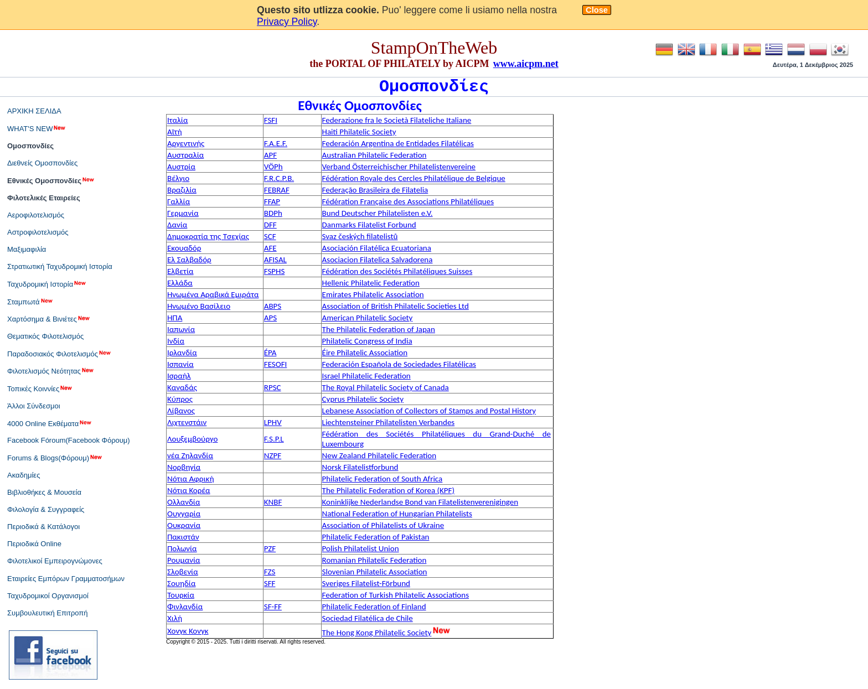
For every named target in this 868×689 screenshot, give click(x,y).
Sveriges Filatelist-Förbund (366, 583)
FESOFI (275, 364)
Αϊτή (174, 132)
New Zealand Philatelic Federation (379, 455)
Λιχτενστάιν (186, 422)
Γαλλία (178, 201)
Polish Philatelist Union (360, 548)
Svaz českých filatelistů (360, 236)
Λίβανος (181, 411)
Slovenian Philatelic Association (374, 572)
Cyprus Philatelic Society (363, 399)
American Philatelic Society (367, 318)
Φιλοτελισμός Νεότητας (51, 370)
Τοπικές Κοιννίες (40, 388)
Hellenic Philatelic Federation (371, 283)
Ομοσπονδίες (30, 146)
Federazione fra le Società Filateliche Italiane (397, 120)
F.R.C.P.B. (279, 178)
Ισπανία (180, 364)
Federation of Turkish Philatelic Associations (395, 595)
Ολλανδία (183, 502)
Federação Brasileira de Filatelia (375, 190)
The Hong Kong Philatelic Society (377, 633)
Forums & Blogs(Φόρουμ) (55, 457)
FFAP (272, 201)
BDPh (273, 213)
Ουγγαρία (183, 514)
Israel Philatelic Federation (366, 376)
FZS (270, 572)
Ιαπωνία (181, 329)
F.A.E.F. (275, 143)
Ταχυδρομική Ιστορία (47, 283)
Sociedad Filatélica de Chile (367, 618)
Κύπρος (180, 399)
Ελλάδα (180, 283)
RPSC (272, 387)
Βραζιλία (182, 190)
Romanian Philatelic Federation (374, 560)
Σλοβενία (182, 572)
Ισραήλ (179, 376)
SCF (270, 236)
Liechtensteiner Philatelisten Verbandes (388, 422)
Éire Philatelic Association (364, 353)
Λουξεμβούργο (192, 439)
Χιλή (174, 618)
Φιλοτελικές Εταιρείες (43, 198)
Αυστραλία (185, 155)
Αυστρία (181, 167)
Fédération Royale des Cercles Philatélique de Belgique (413, 178)
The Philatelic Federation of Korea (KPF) (388, 490)
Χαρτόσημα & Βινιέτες (49, 318)
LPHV (273, 422)
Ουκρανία (183, 525)
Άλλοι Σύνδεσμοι (33, 406)
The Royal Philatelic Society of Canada (385, 387)
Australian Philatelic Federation (374, 155)
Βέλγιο (178, 178)
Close (597, 10)
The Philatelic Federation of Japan (378, 329)
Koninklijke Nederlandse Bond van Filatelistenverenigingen (420, 502)
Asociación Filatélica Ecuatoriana (376, 248)
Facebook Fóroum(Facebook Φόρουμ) (68, 440)
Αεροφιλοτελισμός (35, 215)
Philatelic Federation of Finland (374, 607)
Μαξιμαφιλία (26, 249)
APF (270, 155)
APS (270, 318)
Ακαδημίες (23, 475)
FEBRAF (277, 190)
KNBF (273, 502)
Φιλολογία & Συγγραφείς (45, 509)
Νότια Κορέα (188, 490)
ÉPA (270, 353)
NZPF (272, 455)
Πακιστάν (183, 537)
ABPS (272, 306)
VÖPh (273, 167)
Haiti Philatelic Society (359, 132)
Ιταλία (177, 120)
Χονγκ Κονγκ (188, 631)
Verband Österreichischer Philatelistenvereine (399, 167)
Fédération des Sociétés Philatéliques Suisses (397, 271)
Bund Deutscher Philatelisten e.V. (377, 213)
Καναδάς (182, 387)
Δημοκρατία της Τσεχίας (208, 236)
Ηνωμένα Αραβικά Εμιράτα (213, 294)
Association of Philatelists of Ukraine (383, 525)
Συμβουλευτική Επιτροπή (47, 613)
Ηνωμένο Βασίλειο (198, 306)
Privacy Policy (287, 21)
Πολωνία (182, 548)
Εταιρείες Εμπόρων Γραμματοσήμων (66, 578)
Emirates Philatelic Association (373, 294)
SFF (270, 583)
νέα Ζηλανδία (190, 455)
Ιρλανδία (182, 353)
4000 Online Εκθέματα (49, 423)
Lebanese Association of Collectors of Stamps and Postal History (429, 411)
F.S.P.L (274, 439)
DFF (270, 225)
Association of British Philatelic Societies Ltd (395, 306)
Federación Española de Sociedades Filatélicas (399, 364)
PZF (270, 548)
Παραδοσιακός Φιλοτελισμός (59, 353)
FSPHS (274, 271)
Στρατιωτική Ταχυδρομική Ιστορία (59, 266)
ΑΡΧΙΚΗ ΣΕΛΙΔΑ (34, 111)
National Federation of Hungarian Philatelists (397, 514)
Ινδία (175, 341)
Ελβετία (180, 271)
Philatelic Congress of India (367, 341)
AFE (270, 248)
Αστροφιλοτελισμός (37, 232)
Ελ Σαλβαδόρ (189, 260)
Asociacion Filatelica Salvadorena (377, 260)
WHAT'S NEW (36, 128)
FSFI (270, 120)
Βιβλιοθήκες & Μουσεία (44, 492)
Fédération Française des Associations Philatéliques (408, 201)
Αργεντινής (185, 143)
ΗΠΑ (174, 318)
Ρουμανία (183, 560)
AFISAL (275, 260)
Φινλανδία (185, 607)
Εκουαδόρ (184, 248)
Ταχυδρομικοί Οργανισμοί (48, 596)
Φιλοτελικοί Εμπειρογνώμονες (54, 561)
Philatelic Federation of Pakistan (376, 537)
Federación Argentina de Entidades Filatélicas (398, 143)
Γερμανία (183, 213)
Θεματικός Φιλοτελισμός (45, 336)
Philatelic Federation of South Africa (382, 479)
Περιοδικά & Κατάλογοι (43, 526)
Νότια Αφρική (190, 479)
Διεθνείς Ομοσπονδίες (42, 163)
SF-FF (273, 607)
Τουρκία (180, 595)
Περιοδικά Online (34, 544)
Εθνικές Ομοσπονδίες (51, 180)
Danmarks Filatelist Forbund (369, 225)
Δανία (177, 225)
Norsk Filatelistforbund (360, 467)
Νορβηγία (183, 467)
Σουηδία (181, 583)
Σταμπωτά (30, 301)
